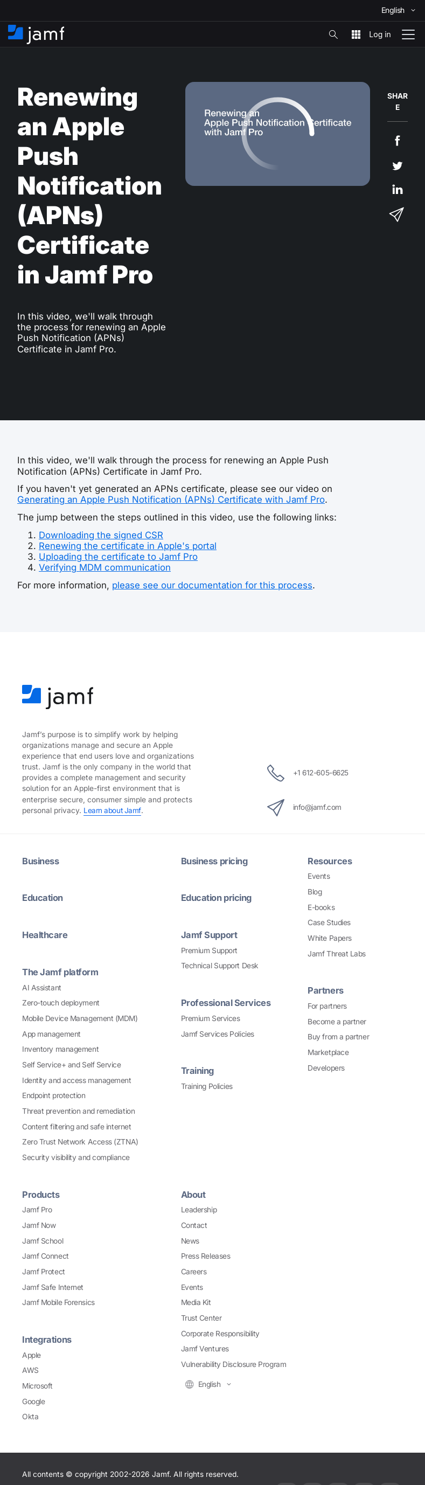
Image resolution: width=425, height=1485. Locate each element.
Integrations (47, 1338)
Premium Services (210, 1016)
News (190, 1238)
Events (319, 875)
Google (33, 1399)
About (194, 1193)
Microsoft (37, 1383)
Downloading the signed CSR (101, 535)
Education (43, 897)
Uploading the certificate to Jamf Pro (118, 556)
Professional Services (227, 1001)
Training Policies (207, 1084)
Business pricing (215, 860)
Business (40, 860)
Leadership (199, 1208)
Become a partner (337, 1020)
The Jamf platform (60, 970)
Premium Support (209, 949)
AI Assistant (41, 986)
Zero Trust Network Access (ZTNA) (80, 1140)
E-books (321, 906)
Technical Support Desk (220, 964)
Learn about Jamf (112, 810)
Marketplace (328, 1051)
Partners (325, 989)
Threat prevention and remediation (78, 1109)
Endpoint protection (53, 1094)
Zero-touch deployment (61, 1001)
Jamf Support (210, 933)
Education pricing (218, 897)
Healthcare (45, 933)
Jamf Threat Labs (337, 952)
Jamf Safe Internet (52, 1285)
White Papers (330, 937)
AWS (30, 1368)
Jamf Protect (43, 1270)
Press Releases (206, 1254)
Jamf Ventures (205, 1347)
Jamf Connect (45, 1254)
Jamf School (42, 1238)
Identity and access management (76, 1078)
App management (51, 1032)
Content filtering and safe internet (76, 1125)
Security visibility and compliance (76, 1155)
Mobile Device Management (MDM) (80, 1016)
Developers (326, 1067)
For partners (327, 1005)
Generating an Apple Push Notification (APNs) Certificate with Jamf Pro (171, 499)
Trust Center (201, 1316)
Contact (194, 1223)
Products (41, 1193)
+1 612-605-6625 (308, 772)
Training (198, 1069)
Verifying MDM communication (105, 567)
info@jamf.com (303, 807)
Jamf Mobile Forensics (58, 1300)
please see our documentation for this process (212, 585)
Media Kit (196, 1300)
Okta (30, 1414)
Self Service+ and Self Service (71, 1063)
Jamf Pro (37, 1208)
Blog (315, 891)
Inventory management (60, 1047)
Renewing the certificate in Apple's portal (128, 545)
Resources (330, 860)
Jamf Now (38, 1223)
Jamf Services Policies (217, 1032)
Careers (194, 1270)
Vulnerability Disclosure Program (234, 1362)
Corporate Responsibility (220, 1331)
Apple (31, 1353)
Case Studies (329, 922)
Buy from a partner (338, 1036)
